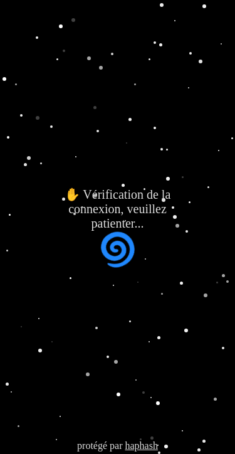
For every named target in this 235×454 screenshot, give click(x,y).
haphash (141, 445)
